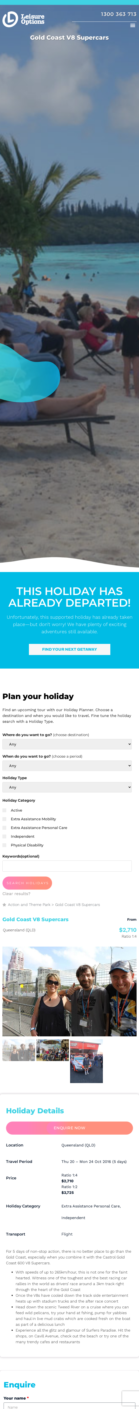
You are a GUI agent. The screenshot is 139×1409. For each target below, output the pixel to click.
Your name (16, 1398)
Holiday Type (14, 778)
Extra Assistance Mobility (29, 819)
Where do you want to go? (45, 735)
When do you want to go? (42, 756)
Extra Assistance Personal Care (34, 827)
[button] (133, 25)
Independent (18, 836)
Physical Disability (22, 845)
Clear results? (16, 893)
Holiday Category (18, 800)
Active (12, 810)
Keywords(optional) (20, 856)
